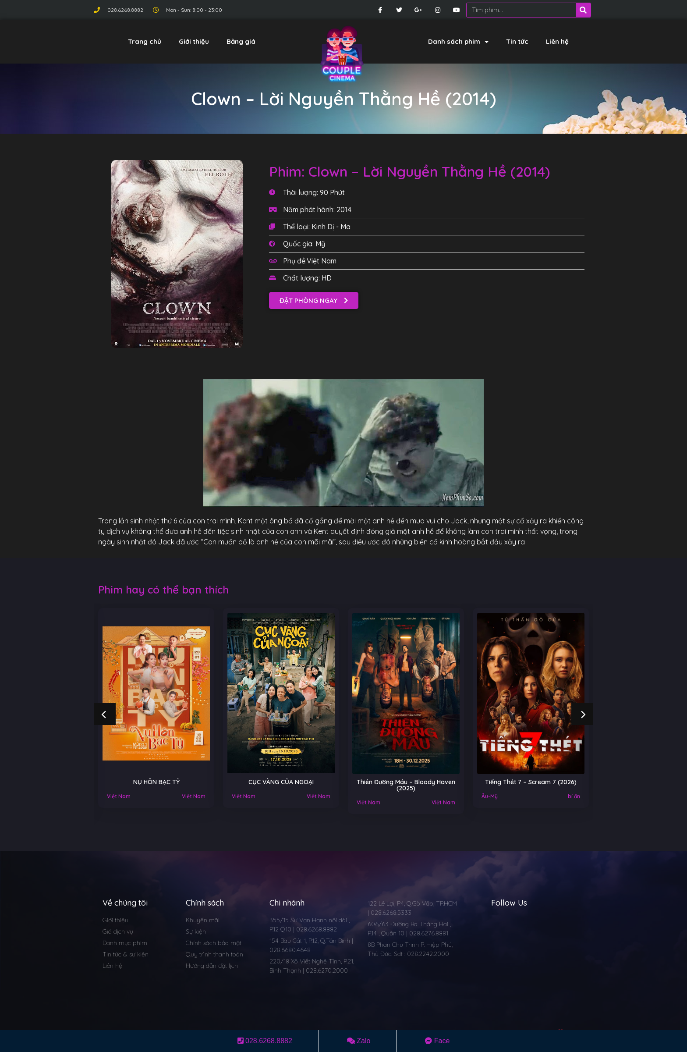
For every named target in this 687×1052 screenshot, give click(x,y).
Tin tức (517, 41)
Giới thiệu (194, 41)
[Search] (583, 10)
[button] (313, 300)
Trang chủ (144, 41)
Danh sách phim (458, 42)
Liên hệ (557, 41)
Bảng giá (241, 41)
